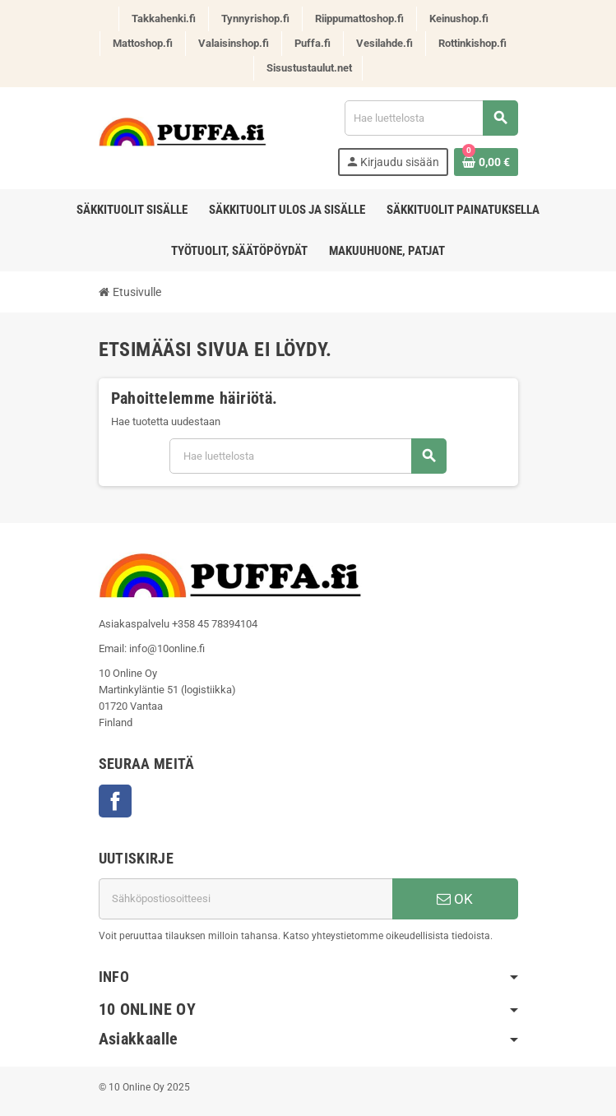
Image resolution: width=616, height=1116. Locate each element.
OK (455, 899)
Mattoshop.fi (143, 43)
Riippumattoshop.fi (359, 18)
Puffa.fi (312, 43)
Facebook (115, 801)
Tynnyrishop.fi (255, 18)
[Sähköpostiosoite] (245, 898)
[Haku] (431, 118)
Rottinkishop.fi (472, 43)
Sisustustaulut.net (309, 68)
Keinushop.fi (459, 18)
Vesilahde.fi (384, 43)
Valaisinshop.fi (233, 43)
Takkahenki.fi (164, 18)
